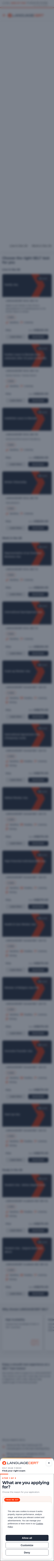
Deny (27, 1552)
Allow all (27, 1538)
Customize (27, 1545)
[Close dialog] (49, 1463)
